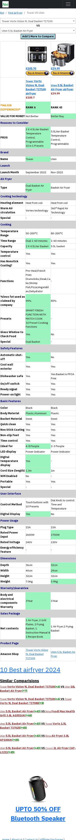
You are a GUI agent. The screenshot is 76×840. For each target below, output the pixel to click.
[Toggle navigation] (68, 4)
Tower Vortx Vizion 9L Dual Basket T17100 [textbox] (27, 21)
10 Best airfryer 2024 (30, 670)
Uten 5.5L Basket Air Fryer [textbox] (17, 30)
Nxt (2, 12)
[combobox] (38, 21)
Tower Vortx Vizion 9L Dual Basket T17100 (37, 654)
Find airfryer (15, 12)
